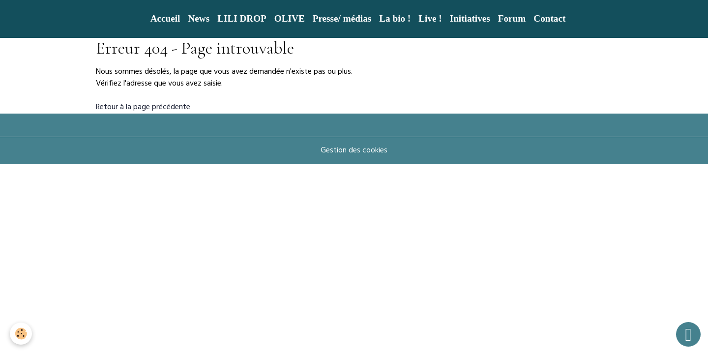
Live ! (430, 18)
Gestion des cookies (354, 151)
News (198, 18)
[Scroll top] (688, 334)
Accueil (165, 18)
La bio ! (395, 18)
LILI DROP (241, 18)
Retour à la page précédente (143, 107)
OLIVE (289, 18)
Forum (512, 18)
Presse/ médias (342, 18)
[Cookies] (21, 334)
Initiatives (470, 18)
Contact (549, 18)
